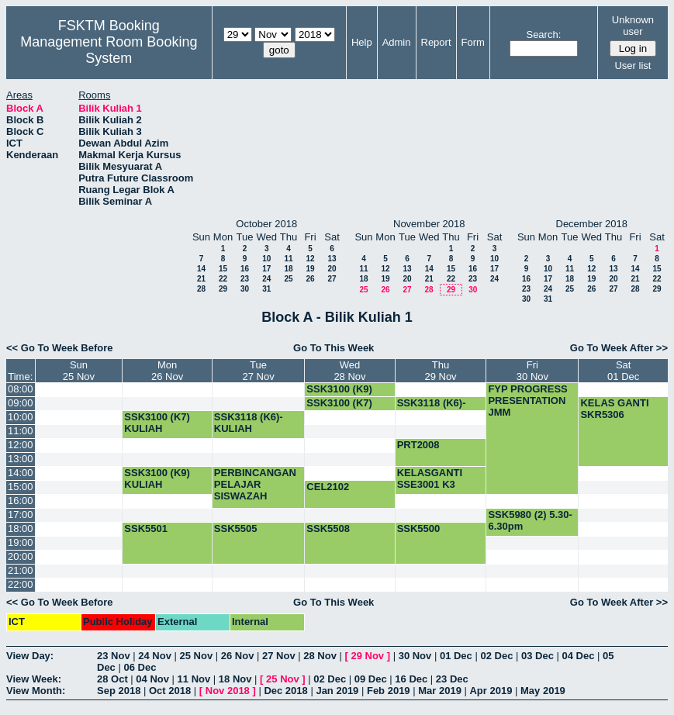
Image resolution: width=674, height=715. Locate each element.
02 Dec (496, 655)
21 (201, 279)
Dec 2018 (285, 690)
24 (266, 279)
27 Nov (279, 655)
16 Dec (411, 679)
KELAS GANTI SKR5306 (614, 408)
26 (310, 279)
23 (244, 279)
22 (223, 279)
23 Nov (113, 655)
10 (266, 258)
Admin (396, 42)
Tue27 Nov (258, 370)
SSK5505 (236, 528)
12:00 (20, 445)
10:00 (20, 417)
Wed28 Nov (349, 370)
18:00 (20, 528)
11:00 (20, 431)
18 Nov (235, 679)
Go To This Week (333, 348)
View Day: (30, 655)
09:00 (20, 403)
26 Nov (237, 655)
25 (288, 279)
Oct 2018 (170, 690)
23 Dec (452, 679)
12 (310, 258)
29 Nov (367, 655)
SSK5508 (328, 528)
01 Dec (456, 655)
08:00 (20, 389)
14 (201, 268)
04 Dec (578, 655)
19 (310, 268)
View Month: (35, 690)
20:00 (20, 556)
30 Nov (415, 655)
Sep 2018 (118, 690)
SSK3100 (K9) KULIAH (339, 394)
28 (201, 289)
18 (288, 268)
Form (473, 42)
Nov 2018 (228, 690)
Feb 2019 (388, 690)
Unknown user (633, 25)
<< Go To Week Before (59, 348)
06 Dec (139, 667)
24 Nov (154, 655)
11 (288, 258)
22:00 (20, 584)
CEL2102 (327, 486)
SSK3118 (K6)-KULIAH (431, 408)
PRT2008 (418, 445)
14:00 (20, 472)
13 (331, 258)
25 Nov (196, 655)
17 (266, 268)
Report (436, 42)
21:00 (20, 570)
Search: (543, 34)
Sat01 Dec (623, 370)
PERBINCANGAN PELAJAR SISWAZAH (255, 484)
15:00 (20, 486)
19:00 (20, 542)
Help (361, 42)
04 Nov (152, 679)
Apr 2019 (490, 690)
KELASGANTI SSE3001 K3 (430, 478)
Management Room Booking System (108, 50)
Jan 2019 (337, 690)
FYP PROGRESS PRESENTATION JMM (527, 400)
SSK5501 (146, 528)
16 (244, 268)
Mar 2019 (439, 690)
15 (223, 268)
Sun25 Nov (79, 370)
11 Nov (194, 679)
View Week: (33, 679)
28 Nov (320, 655)
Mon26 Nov (167, 370)
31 (266, 289)
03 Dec (537, 655)
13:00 (20, 459)
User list (632, 65)
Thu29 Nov (440, 370)
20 (331, 268)
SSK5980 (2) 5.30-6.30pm (530, 520)
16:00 (20, 500)
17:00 (20, 514)
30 (244, 289)
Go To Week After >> (619, 348)
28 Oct (112, 679)
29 (223, 289)
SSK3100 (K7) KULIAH (157, 422)
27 (331, 279)
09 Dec (370, 679)
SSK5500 (419, 528)
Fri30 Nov (532, 370)
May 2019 (542, 690)
